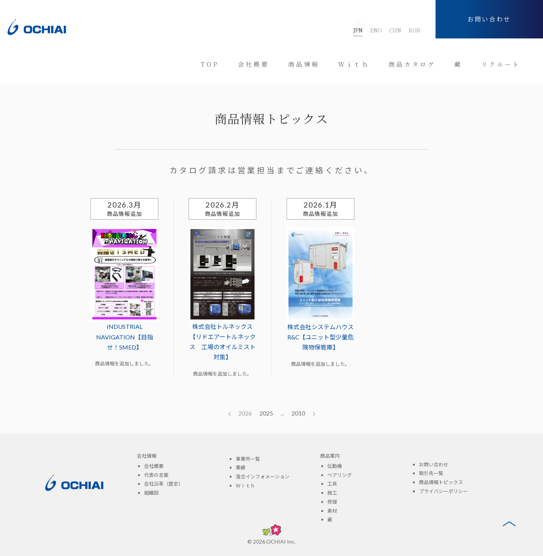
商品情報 (303, 64)
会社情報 (146, 456)
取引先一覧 (431, 473)
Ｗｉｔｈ (354, 64)
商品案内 (330, 456)
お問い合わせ (489, 19)
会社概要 (253, 64)
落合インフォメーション (263, 477)
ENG (376, 30)
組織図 (151, 493)
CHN (395, 30)
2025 (266, 413)
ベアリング (339, 475)
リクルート (500, 64)
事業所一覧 (248, 459)
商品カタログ (412, 64)
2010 (298, 413)
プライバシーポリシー (443, 491)
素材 (332, 511)
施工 (332, 493)
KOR (414, 30)
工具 (332, 484)
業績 (240, 467)
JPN (358, 30)
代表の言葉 (156, 475)
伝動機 (334, 466)
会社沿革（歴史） (163, 484)
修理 (332, 502)
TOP (210, 64)
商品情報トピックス (441, 482)
